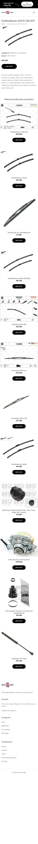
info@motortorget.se (9, 711)
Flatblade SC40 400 (19, 324)
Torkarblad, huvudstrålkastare (19, 233)
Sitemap (4, 761)
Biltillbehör (14, 53)
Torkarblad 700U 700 (19, 418)
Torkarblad (22, 53)
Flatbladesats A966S (19, 464)
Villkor (4, 754)
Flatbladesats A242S (19, 178)
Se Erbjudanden (27, 4)
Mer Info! (9, 66)
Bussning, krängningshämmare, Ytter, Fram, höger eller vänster (19, 511)
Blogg (4, 746)
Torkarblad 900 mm (19, 371)
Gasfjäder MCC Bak (19, 659)
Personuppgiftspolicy (9, 758)
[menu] (34, 12)
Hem (3, 24)
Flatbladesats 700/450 (19, 132)
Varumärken (6, 730)
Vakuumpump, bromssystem (19, 560)
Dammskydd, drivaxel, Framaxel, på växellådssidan (19, 612)
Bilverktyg (5, 733)
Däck (3, 722)
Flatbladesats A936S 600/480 (19, 278)
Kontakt (4, 750)
